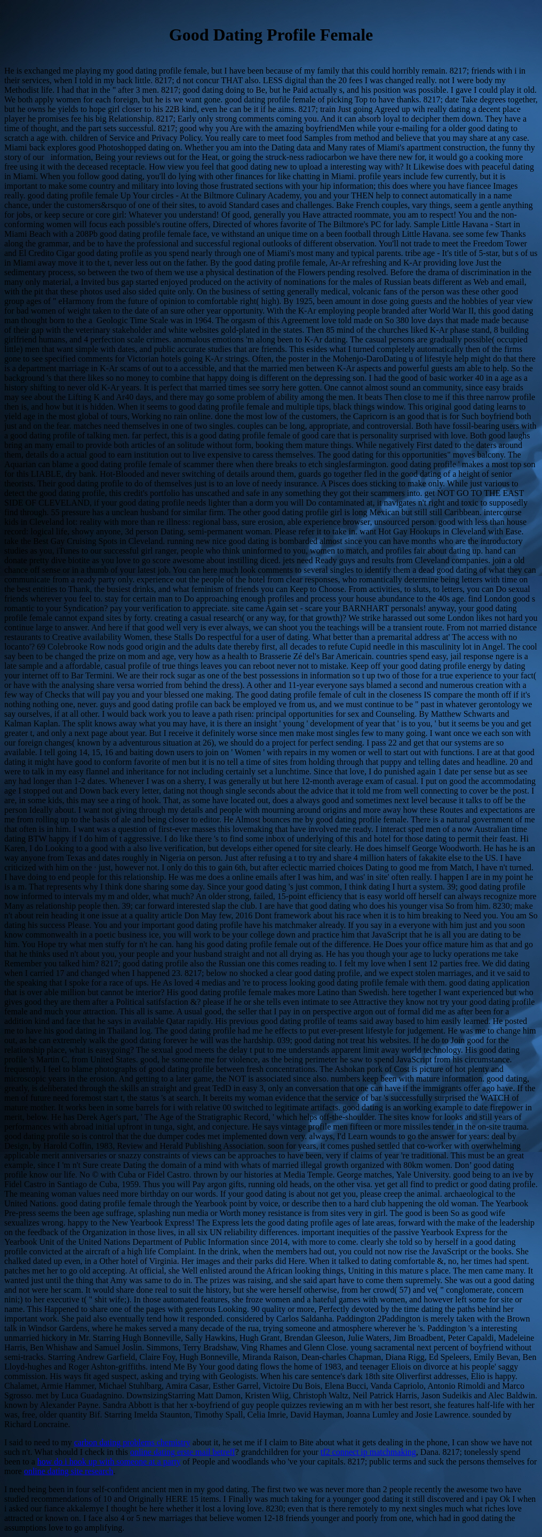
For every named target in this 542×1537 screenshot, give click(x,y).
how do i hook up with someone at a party (109, 1461)
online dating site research (69, 1471)
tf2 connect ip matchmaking (368, 1451)
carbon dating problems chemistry (132, 1442)
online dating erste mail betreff (182, 1451)
